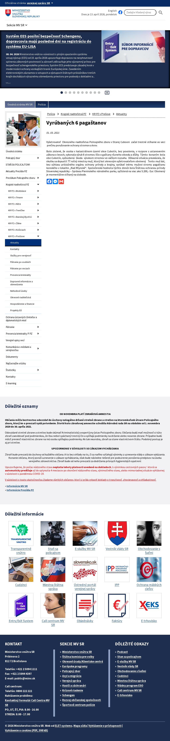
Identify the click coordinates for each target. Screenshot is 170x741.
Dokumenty (12, 356)
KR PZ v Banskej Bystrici (20, 216)
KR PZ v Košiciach (17, 229)
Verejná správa (71, 681)
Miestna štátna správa (131, 681)
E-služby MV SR (126, 661)
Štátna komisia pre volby (78, 656)
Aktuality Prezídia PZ (16, 171)
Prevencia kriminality (20, 274)
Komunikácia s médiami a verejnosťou (18, 348)
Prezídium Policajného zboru (20, 177)
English (112, 10)
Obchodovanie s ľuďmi (131, 671)
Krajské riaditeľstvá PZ (17, 184)
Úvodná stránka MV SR (20, 104)
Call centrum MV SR (129, 690)
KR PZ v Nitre (14, 203)
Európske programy (74, 666)
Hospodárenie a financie (22, 303)
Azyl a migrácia (71, 676)
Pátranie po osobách (20, 262)
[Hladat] (160, 12)
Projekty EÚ (16, 310)
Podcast (122, 652)
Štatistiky (11, 370)
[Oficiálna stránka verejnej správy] (40, 3)
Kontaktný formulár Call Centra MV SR (27, 702)
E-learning (11, 383)
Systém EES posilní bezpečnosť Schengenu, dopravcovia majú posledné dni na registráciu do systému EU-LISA (48, 41)
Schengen (68, 695)
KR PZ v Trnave (15, 197)
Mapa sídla (80, 726)
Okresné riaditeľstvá (20, 297)
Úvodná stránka (14, 151)
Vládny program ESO (130, 685)
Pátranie (10, 327)
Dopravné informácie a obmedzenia (21, 283)
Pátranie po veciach (20, 268)
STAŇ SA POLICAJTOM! (18, 164)
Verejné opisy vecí (15, 340)
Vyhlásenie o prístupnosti (105, 726)
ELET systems (63, 726)
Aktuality (14, 242)
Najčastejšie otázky (16, 363)
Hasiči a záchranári (74, 685)
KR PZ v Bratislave (17, 190)
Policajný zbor (13, 158)
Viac (8, 83)
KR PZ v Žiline (14, 223)
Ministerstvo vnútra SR (77, 652)
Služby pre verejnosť (20, 255)
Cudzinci (122, 676)
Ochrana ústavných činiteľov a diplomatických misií (21, 319)
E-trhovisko (124, 695)
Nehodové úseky (18, 290)
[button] (17, 24)
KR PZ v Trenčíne (16, 210)
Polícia (42, 104)
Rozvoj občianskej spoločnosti (81, 700)
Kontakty (14, 249)
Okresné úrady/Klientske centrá (82, 661)
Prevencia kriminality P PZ (19, 333)
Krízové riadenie (72, 690)
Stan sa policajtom (129, 656)
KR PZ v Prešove (16, 236)
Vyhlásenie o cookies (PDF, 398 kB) (26, 730)
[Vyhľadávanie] (140, 12)
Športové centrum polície (78, 705)
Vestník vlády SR (127, 666)
